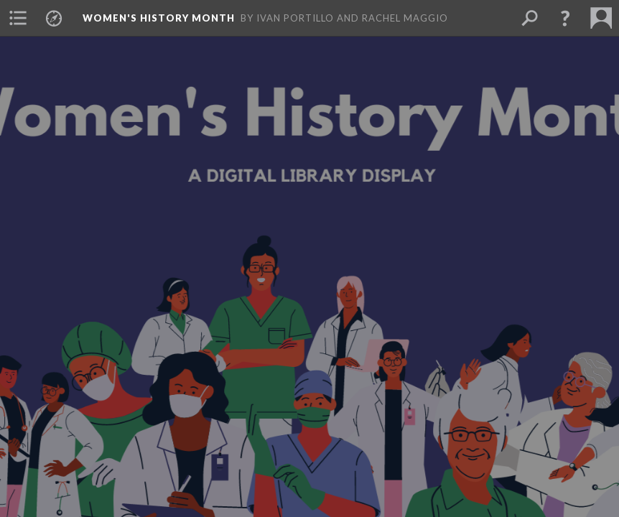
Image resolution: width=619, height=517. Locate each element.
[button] (18, 18)
